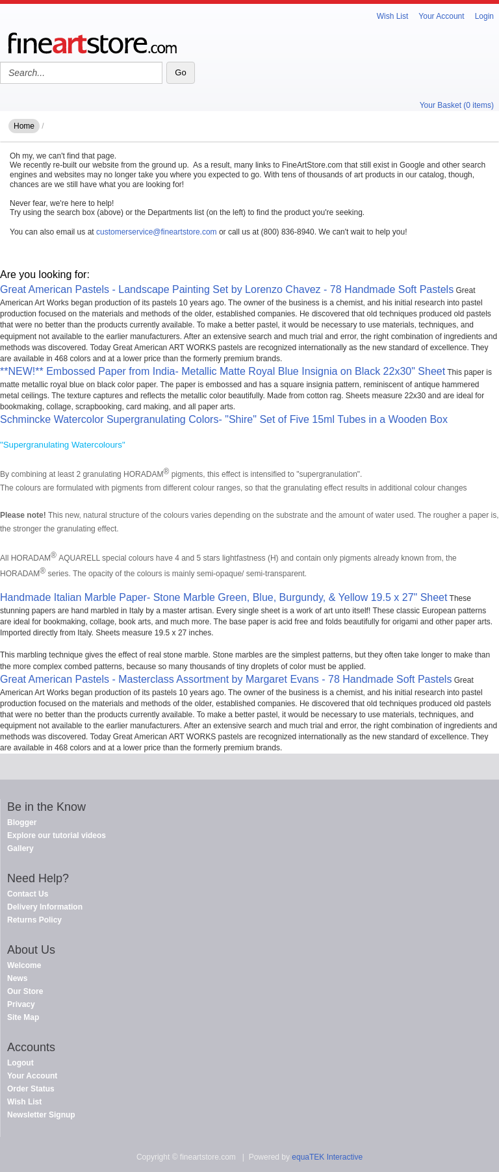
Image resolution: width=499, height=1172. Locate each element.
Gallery (20, 848)
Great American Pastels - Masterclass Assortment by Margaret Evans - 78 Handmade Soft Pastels (226, 679)
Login (484, 16)
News (17, 978)
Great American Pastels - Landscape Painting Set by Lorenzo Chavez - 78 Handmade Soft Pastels (227, 289)
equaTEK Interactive (327, 1157)
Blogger (21, 822)
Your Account (441, 16)
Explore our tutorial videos (56, 835)
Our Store (25, 991)
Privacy (21, 1004)
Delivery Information (45, 906)
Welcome (24, 965)
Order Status (31, 1088)
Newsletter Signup (41, 1114)
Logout (20, 1062)
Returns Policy (34, 919)
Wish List (393, 16)
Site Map (23, 1017)
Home (24, 126)
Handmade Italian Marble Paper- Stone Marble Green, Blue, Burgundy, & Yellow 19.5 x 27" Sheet (223, 597)
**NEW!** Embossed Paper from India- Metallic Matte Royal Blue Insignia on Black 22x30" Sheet (222, 371)
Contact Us (27, 893)
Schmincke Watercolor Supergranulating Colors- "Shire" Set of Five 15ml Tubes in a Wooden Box (224, 419)
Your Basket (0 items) (457, 105)
